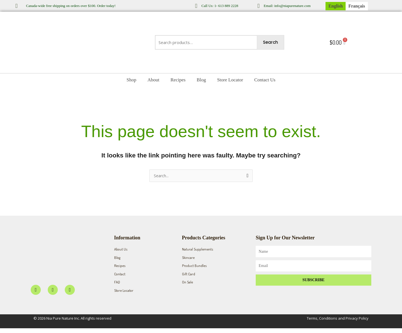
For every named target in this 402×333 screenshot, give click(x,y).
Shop (131, 79)
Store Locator (230, 79)
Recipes (178, 79)
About (153, 79)
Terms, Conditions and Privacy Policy (337, 322)
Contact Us (265, 79)
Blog (201, 79)
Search (270, 42)
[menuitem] (336, 6)
